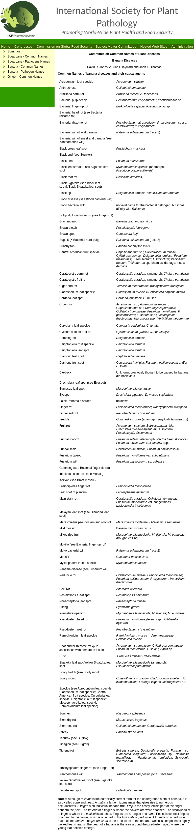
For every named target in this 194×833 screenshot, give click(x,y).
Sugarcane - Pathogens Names (29, 61)
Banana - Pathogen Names (26, 71)
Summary (14, 51)
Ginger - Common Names (25, 76)
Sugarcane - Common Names (28, 56)
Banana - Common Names (25, 66)
